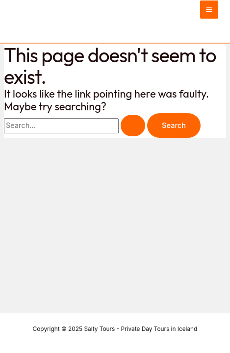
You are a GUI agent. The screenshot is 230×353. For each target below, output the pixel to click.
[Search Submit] (133, 126)
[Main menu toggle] (209, 9)
